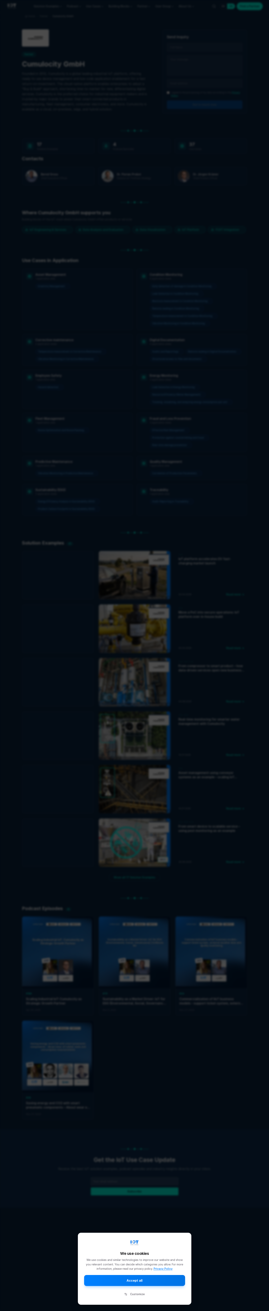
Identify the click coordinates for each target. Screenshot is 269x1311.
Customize (134, 1294)
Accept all (134, 1280)
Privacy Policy (163, 1268)
